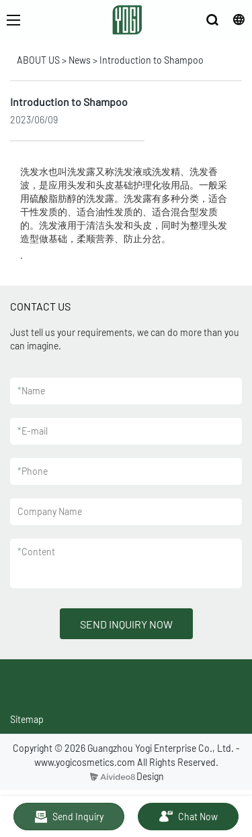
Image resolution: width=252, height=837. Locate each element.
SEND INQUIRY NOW (126, 624)
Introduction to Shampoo (151, 60)
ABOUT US (38, 60)
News (80, 60)
